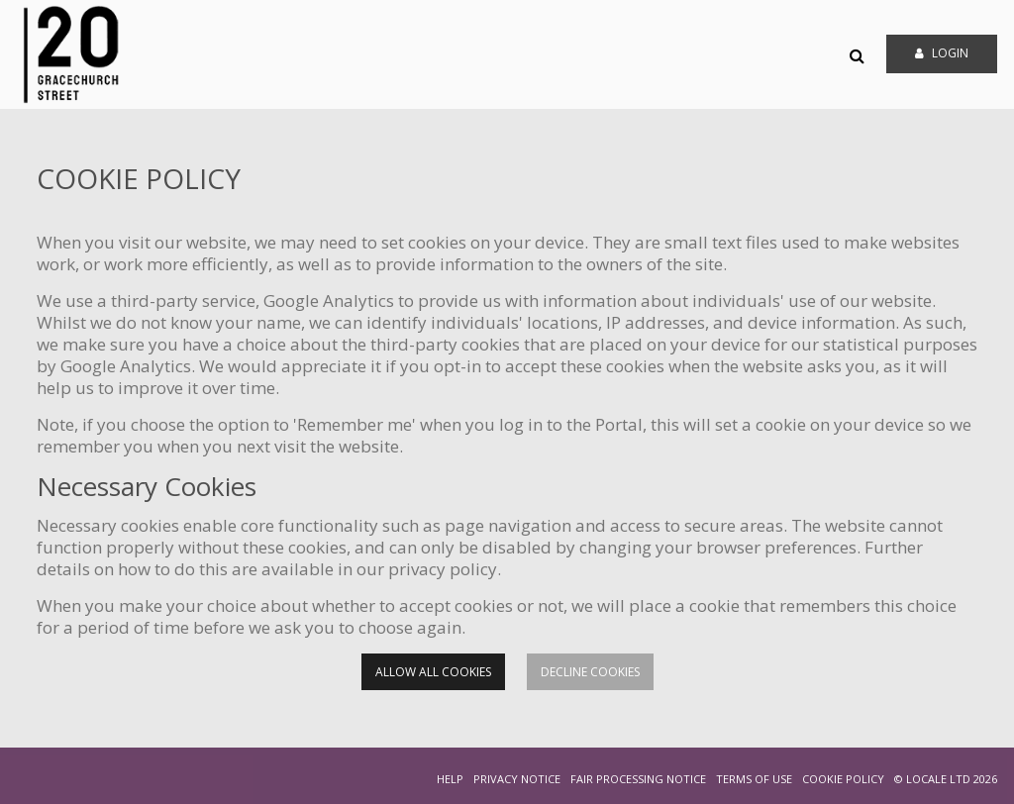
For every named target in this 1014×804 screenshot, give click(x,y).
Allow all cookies (433, 671)
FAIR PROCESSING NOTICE (638, 778)
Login (941, 53)
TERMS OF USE (754, 778)
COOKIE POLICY (843, 778)
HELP (450, 778)
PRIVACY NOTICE (516, 778)
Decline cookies (590, 671)
